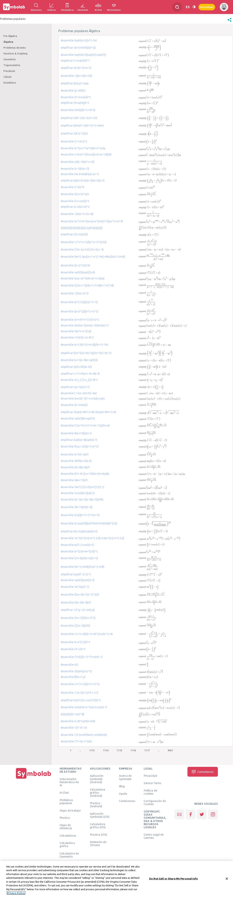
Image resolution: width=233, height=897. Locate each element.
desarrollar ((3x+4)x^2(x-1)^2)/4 (80, 594)
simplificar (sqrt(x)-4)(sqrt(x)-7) (79, 439)
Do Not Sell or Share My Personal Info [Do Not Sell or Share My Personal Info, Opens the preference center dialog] (173, 878)
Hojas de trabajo (70, 810)
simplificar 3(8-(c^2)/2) (74, 133)
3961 (170, 750)
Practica (65, 817)
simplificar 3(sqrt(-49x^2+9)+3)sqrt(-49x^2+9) (88, 412)
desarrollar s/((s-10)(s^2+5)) (77, 161)
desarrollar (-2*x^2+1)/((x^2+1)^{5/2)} (84, 242)
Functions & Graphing (15, 53)
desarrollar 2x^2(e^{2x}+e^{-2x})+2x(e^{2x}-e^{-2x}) (92, 538)
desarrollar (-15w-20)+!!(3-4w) (79, 393)
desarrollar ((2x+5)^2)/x (75, 194)
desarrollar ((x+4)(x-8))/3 (75, 467)
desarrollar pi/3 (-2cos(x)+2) (77, 544)
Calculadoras (68, 835)
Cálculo (7, 76)
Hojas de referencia (66, 826)
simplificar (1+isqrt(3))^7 (75, 60)
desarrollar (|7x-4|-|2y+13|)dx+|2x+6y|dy (85, 473)
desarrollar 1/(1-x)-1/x (74, 727)
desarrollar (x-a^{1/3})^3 (75, 642)
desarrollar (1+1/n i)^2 (74, 141)
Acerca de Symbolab (125, 777)
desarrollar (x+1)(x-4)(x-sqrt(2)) (79, 360)
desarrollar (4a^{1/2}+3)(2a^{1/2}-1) (82, 487)
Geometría (9, 59)
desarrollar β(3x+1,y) (73, 676)
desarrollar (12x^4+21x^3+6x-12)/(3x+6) (85, 425)
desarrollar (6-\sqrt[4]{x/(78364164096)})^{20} (89, 523)
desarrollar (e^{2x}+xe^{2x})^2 (79, 551)
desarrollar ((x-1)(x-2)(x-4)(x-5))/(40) (82, 499)
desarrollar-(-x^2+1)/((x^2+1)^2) (80, 684)
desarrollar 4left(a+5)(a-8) (76, 460)
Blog (122, 786)
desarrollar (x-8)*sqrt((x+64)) (78, 721)
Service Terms (152, 783)
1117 (147, 750)
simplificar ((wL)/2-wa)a (75, 83)
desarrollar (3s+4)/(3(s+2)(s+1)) (79, 558)
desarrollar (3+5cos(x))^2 (76, 97)
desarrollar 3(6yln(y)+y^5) (76, 671)
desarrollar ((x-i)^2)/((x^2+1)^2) (79, 311)
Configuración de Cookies (155, 802)
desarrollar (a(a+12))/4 (74, 480)
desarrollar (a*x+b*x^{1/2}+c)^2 (80, 319)
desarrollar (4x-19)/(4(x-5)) (76, 507)
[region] (116, 879)
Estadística (9, 82)
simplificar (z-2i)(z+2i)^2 (75, 206)
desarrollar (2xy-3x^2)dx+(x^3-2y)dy (82, 278)
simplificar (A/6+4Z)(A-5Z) (76, 366)
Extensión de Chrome (98, 843)
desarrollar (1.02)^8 (72, 187)
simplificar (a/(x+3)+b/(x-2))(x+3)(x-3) (82, 180)
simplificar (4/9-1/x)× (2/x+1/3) (79, 117)
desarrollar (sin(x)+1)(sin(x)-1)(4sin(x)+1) (85, 325)
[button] (229, 22)
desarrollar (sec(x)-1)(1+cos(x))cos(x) (83, 398)
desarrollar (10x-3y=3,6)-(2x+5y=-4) (82, 249)
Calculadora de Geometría (69, 855)
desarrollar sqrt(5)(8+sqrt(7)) (78, 418)
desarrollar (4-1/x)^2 (73, 649)
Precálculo (9, 71)
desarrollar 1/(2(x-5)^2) (75, 293)
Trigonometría (11, 65)
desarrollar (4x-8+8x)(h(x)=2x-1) (80, 174)
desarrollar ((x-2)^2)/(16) (75, 265)
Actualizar (206, 6)
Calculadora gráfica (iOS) (98, 825)
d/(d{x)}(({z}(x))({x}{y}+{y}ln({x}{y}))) (82, 227)
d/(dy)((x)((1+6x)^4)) (72, 714)
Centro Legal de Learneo (153, 836)
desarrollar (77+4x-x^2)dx (76, 741)
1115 (119, 750)
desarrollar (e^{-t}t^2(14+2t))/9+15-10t (84, 344)
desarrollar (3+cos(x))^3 (75, 201)
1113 (92, 750)
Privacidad (150, 775)
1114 (105, 750)
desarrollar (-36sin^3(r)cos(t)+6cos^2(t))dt (86, 154)
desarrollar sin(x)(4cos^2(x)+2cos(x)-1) (84, 707)
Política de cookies (150, 792)
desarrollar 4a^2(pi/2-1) (75, 586)
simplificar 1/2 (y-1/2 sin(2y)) (78, 609)
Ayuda (123, 793)
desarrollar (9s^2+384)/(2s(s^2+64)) (82, 566)
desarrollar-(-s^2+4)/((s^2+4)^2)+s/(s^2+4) (87, 633)
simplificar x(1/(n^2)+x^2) (76, 67)
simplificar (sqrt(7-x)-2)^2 (76, 574)
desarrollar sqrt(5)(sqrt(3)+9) (78, 272)
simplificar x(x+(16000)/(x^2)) (78, 47)
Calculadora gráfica (67, 844)
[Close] (227, 878)
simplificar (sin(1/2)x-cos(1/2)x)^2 (81, 700)
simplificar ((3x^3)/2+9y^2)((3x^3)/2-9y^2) (86, 353)
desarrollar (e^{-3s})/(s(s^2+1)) (79, 302)
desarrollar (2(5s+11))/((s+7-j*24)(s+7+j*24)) (87, 285)
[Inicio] (33, 778)
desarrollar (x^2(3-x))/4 (74, 454)
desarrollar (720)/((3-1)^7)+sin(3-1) (82, 656)
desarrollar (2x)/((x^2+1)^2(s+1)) (80, 515)
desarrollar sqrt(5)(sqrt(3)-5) (77, 580)
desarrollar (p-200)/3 (73, 90)
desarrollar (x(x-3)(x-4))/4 (76, 602)
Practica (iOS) (98, 834)
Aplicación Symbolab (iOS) (99, 815)
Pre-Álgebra (10, 36)
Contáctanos (127, 800)
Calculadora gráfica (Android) (97, 792)
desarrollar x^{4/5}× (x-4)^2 (77, 337)
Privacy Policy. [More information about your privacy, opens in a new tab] (16, 893)
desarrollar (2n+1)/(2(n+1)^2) (78, 617)
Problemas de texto (14, 47)
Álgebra (8, 41)
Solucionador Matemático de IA (69, 782)
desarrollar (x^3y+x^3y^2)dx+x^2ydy (83, 148)
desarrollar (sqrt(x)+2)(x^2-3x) (79, 40)
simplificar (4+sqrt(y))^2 (75, 102)
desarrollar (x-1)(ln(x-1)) (75, 168)
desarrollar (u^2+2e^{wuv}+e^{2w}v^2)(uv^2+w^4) (92, 221)
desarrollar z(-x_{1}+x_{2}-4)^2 (79, 379)
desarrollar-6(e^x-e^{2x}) (76, 331)
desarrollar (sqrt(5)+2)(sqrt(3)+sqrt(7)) (83, 54)
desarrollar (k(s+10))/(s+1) (76, 433)
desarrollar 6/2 (69, 664)
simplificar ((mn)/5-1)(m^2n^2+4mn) (82, 125)
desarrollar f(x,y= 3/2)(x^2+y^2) (79, 446)
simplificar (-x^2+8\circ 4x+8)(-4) (80, 373)
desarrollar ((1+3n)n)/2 (74, 404)
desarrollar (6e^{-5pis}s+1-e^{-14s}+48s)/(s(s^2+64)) (93, 256)
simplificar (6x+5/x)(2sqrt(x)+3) (79, 531)
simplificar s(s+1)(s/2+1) (75, 387)
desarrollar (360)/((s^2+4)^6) (78, 110)
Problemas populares (66, 801)
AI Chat (64, 792)
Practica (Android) (96, 804)
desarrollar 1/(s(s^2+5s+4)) (77, 213)
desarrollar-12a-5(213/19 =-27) (79, 692)
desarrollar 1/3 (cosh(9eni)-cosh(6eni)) (84, 734)
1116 (133, 750)
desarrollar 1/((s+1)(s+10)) (76, 75)
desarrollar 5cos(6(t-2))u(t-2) (78, 493)
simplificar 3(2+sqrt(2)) (74, 234)
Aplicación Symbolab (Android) (96, 779)
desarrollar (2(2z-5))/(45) (75, 625)
